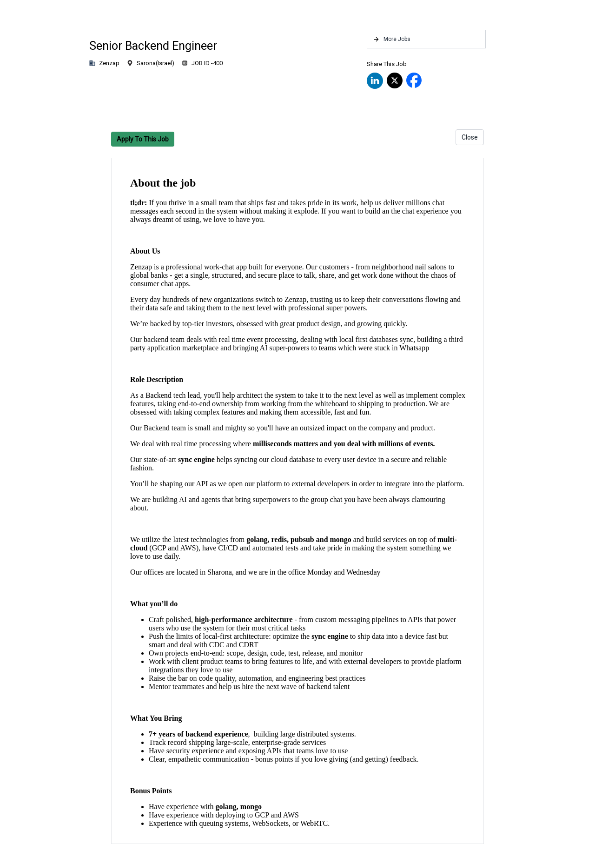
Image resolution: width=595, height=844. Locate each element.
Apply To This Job (143, 139)
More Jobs (391, 39)
